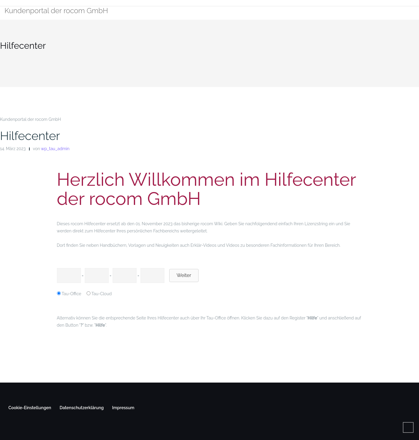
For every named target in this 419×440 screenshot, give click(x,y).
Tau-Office (71, 293)
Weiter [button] (184, 275)
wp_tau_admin (55, 148)
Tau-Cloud (101, 293)
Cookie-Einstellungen (29, 407)
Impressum (123, 407)
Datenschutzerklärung (82, 407)
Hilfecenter (30, 136)
